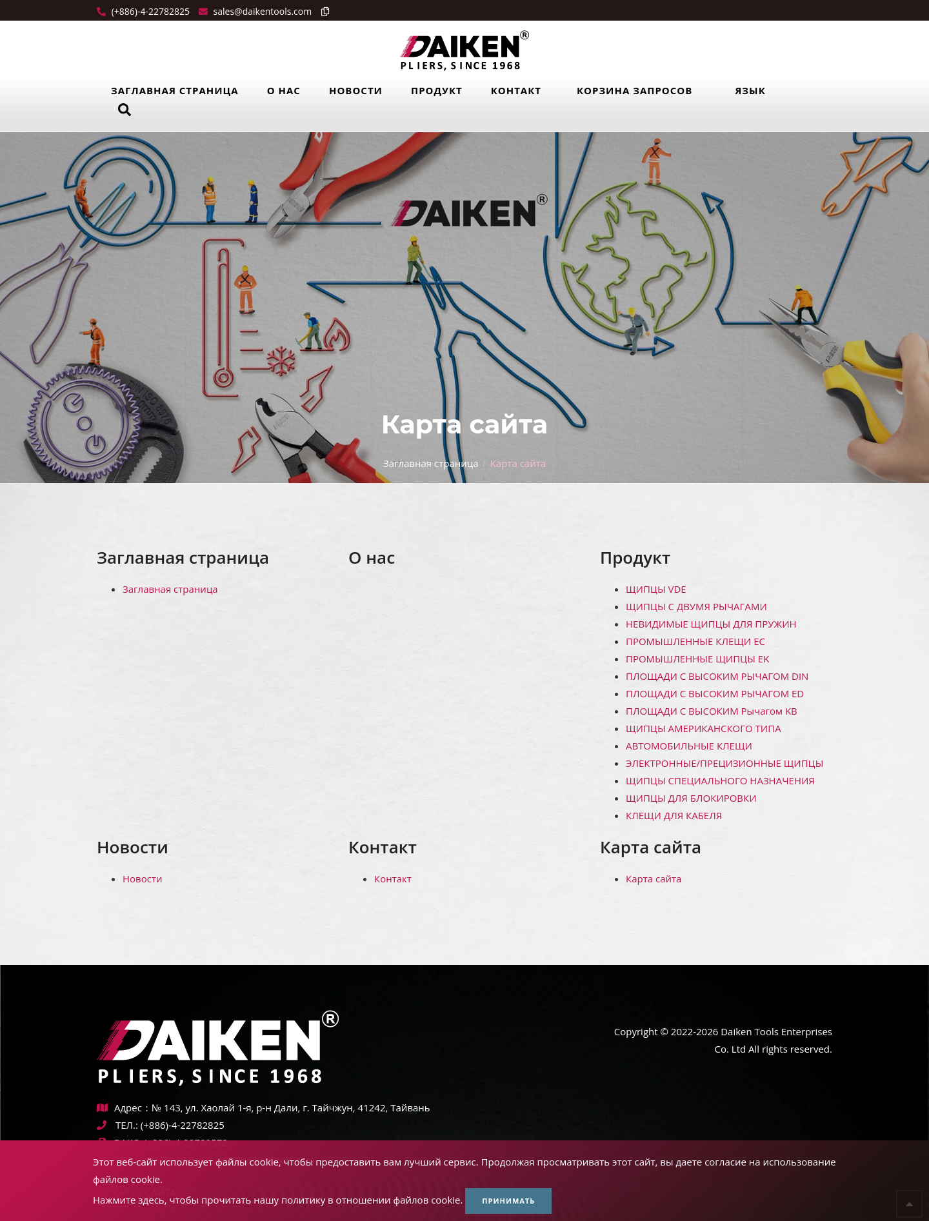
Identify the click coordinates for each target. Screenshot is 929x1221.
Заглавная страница (175, 90)
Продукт (437, 90)
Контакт (516, 90)
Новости (356, 90)
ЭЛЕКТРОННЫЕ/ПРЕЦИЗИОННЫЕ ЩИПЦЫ (724, 763)
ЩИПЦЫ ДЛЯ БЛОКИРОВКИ (691, 797)
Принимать (508, 1201)
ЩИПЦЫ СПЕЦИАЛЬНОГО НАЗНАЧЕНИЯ (720, 780)
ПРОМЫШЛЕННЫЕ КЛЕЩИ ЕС (695, 641)
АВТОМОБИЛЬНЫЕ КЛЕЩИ (689, 745)
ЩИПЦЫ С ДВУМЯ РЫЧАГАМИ (696, 606)
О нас (284, 90)
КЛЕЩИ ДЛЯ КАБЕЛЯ (674, 815)
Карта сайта (650, 847)
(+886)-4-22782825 (149, 11)
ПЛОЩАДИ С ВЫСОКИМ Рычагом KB (711, 710)
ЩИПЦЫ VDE (656, 588)
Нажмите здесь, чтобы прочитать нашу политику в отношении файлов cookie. (278, 1199)
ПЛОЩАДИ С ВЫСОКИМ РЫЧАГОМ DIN (717, 676)
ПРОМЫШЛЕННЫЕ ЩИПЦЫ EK (697, 658)
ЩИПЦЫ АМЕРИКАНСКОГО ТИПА (703, 728)
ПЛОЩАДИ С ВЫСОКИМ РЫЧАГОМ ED (715, 693)
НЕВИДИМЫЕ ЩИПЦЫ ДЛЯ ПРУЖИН (711, 623)
